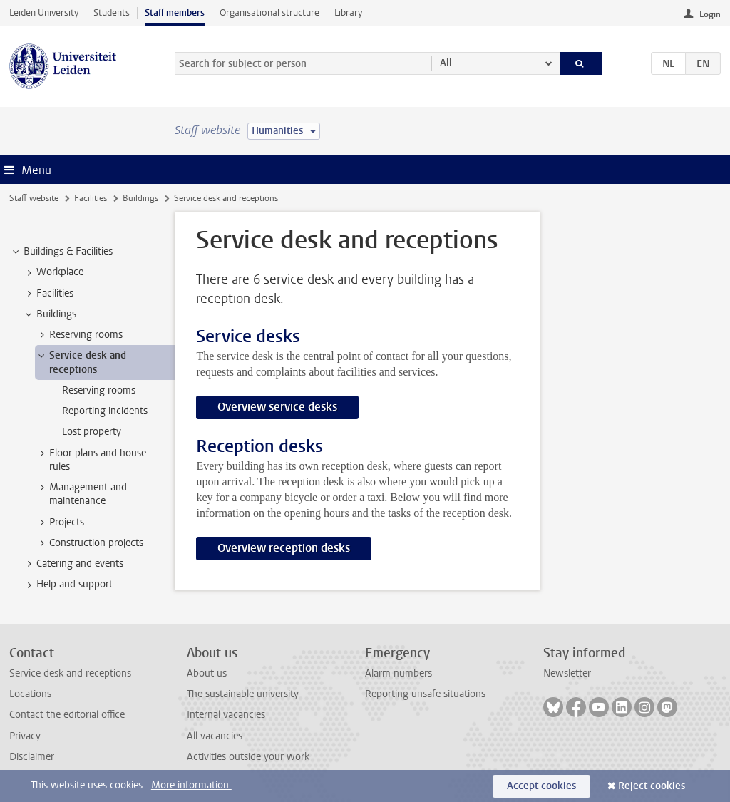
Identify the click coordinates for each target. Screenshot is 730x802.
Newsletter (567, 673)
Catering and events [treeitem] (73, 564)
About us (207, 673)
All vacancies (214, 736)
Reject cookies (651, 786)
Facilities (90, 198)
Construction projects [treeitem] (89, 543)
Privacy (25, 736)
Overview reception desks (283, 547)
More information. (191, 785)
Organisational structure (269, 12)
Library (348, 12)
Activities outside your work (248, 757)
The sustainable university (243, 694)
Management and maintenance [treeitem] (81, 494)
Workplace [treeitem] (53, 272)
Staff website (33, 198)
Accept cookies (541, 786)
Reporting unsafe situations (425, 694)
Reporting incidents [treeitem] (105, 411)
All (446, 63)
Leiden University (43, 12)
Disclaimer (31, 757)
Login (710, 14)
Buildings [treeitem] (49, 314)
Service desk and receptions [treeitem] (81, 362)
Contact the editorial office (67, 714)
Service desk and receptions (70, 673)
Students (111, 12)
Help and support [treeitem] (68, 584)
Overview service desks (277, 406)
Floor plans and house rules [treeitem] (91, 459)
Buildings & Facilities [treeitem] (61, 252)
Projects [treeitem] (60, 522)
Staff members (175, 12)
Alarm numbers (398, 673)
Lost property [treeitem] (91, 431)
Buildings (140, 198)
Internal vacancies (226, 714)
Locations (30, 694)
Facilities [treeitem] (48, 294)
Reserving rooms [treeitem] (79, 335)
